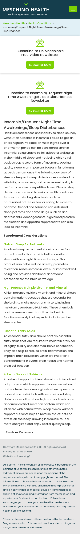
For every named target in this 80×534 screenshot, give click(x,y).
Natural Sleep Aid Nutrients (24, 244)
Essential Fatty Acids (19, 331)
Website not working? (16, 456)
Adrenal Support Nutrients (23, 374)
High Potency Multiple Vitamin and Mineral (35, 288)
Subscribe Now (40, 65)
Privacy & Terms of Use (17, 451)
